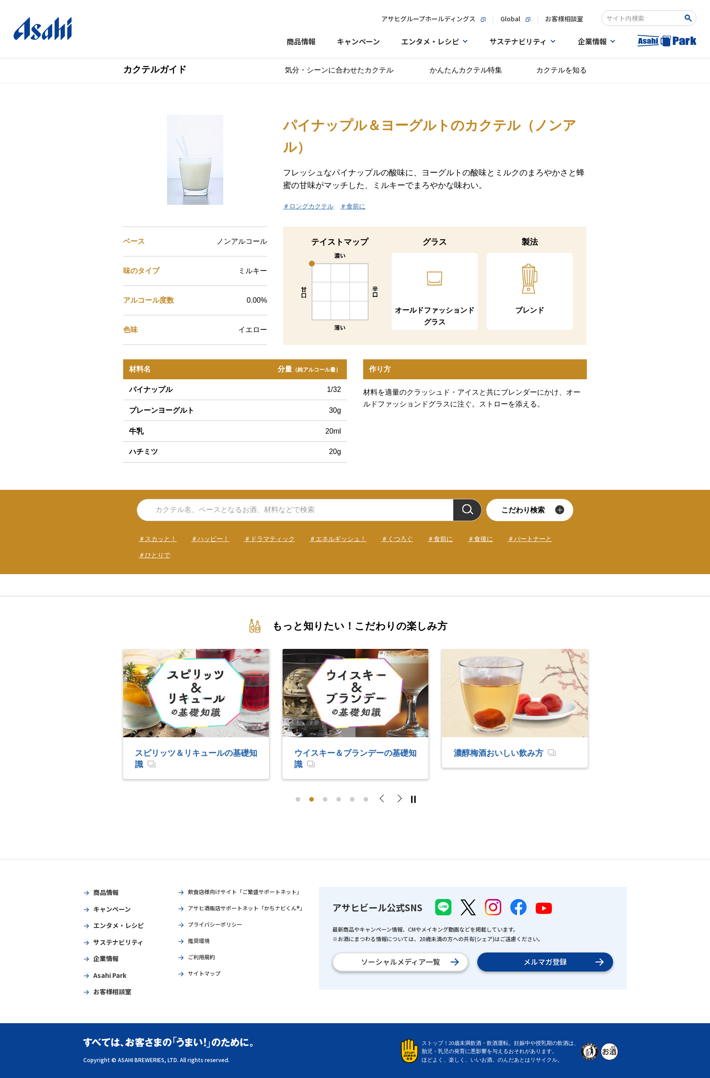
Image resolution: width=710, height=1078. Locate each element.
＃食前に (352, 206)
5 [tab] (352, 799)
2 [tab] (311, 799)
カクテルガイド (155, 69)
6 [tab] (366, 799)
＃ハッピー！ (210, 538)
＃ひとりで (154, 555)
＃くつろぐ (397, 538)
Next (399, 799)
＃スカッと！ (158, 538)
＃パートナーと (530, 538)
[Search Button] (690, 18)
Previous (384, 799)
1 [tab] (298, 799)
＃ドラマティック (269, 538)
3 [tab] (325, 799)
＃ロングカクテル (308, 206)
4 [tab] (338, 799)
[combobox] (643, 18)
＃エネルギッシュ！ (337, 538)
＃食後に (480, 538)
